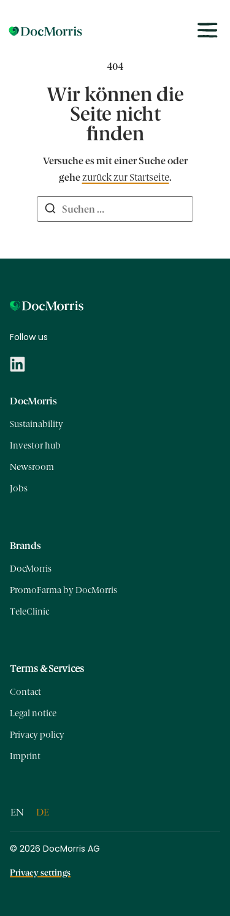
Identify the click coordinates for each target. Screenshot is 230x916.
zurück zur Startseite (125, 177)
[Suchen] (50, 210)
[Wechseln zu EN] (17, 812)
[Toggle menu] (207, 31)
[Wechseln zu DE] (42, 812)
